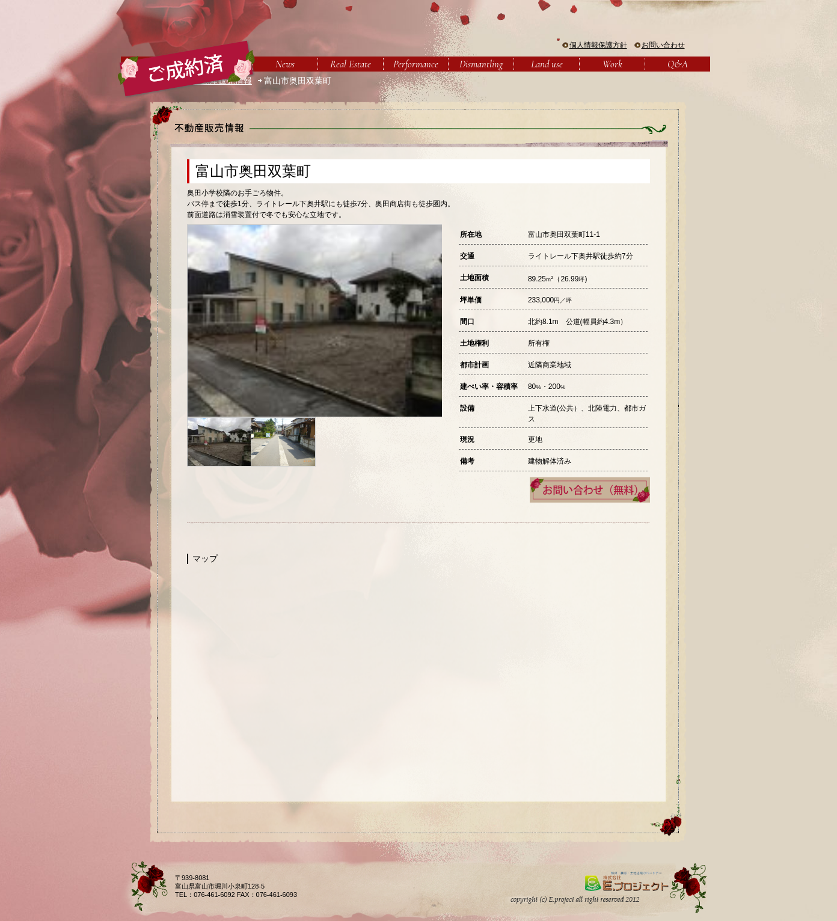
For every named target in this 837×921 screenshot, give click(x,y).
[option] (314, 320)
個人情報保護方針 (598, 45)
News (285, 64)
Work (612, 64)
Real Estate (350, 64)
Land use (547, 64)
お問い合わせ (663, 45)
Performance (415, 64)
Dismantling (481, 64)
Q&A (677, 64)
